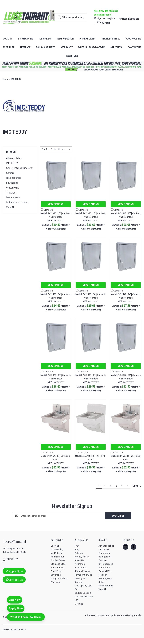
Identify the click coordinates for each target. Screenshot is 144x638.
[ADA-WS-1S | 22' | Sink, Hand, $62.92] (126, 418)
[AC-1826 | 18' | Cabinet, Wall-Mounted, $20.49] (56, 175)
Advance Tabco (14, 158)
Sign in (100, 18)
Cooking (7, 38)
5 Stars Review (82, 570)
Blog (77, 549)
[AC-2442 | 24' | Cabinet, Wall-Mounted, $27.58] (126, 256)
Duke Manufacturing (17, 202)
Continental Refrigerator (19, 168)
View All (10, 207)
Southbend (12, 182)
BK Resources (14, 177)
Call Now (14, 599)
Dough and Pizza (45, 47)
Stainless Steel (110, 38)
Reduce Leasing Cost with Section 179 (84, 596)
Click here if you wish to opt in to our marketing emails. (113, 615)
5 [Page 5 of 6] (121, 486)
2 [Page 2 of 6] (104, 486)
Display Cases (87, 38)
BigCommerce (19, 629)
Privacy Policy (82, 556)
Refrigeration (65, 38)
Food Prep (8, 47)
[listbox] (61, 149)
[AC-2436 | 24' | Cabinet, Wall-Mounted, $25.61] (91, 256)
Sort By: (45, 149)
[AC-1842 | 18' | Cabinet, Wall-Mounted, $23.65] (126, 175)
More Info (72, 56)
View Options (56, 204)
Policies (79, 552)
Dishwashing (25, 38)
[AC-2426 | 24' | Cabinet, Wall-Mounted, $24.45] (56, 256)
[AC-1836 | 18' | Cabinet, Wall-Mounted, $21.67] (91, 175)
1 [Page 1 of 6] (99, 486)
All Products (81, 567)
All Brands (80, 563)
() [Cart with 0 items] (100, 22)
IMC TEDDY (12, 163)
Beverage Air (13, 197)
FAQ (77, 545)
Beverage (25, 47)
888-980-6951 (13, 559)
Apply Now (116, 47)
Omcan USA (12, 187)
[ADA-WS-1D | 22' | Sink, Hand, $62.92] (56, 418)
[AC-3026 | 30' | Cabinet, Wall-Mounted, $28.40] (56, 337)
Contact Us (14, 580)
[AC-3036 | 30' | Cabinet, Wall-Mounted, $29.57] (91, 337)
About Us (79, 560)
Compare (47, 209)
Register (111, 18)
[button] (72, 66)
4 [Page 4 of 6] (116, 486)
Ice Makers (45, 38)
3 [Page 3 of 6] (110, 486)
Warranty (67, 47)
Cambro (10, 173)
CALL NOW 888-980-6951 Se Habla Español (106, 12)
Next (137, 486)
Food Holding (57, 567)
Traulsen (11, 192)
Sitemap (79, 603)
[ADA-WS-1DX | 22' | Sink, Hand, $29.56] (91, 418)
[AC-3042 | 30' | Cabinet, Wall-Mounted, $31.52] (126, 337)
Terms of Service (83, 574)
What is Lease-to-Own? (91, 47)
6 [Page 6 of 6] (127, 486)
